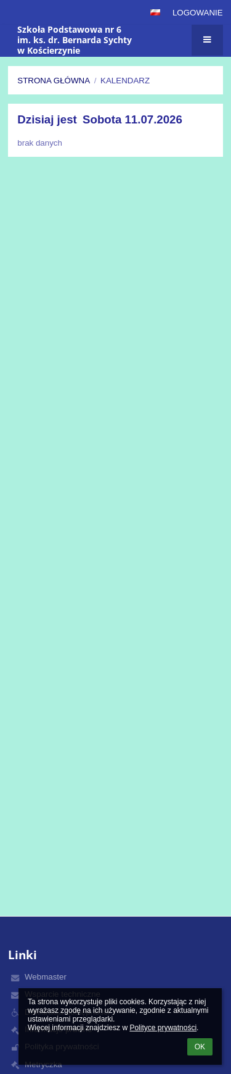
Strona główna (53, 80)
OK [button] (200, 1047)
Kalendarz (125, 80)
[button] (155, 12)
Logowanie (197, 12)
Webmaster (46, 976)
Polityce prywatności (163, 1027)
